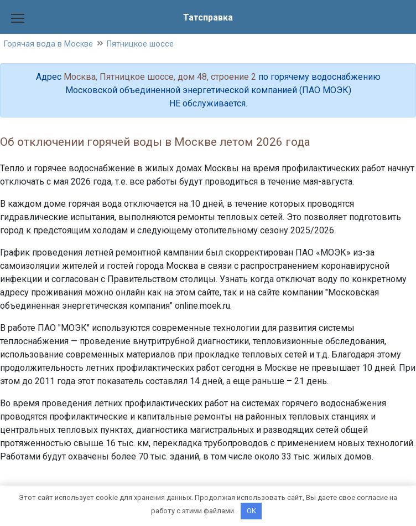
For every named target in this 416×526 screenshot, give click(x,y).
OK (251, 511)
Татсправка (208, 17)
